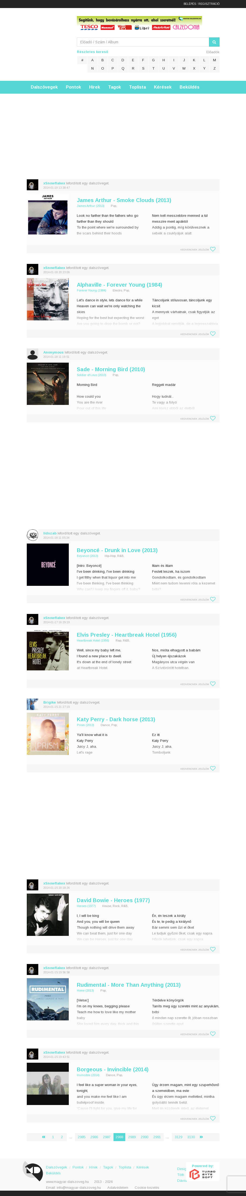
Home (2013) (85, 990)
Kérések (163, 87)
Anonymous (53, 352)
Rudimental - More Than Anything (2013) (129, 985)
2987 (107, 1137)
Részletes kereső (92, 52)
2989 (132, 1137)
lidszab (49, 533)
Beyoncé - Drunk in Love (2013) (117, 550)
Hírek (94, 87)
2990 (144, 1137)
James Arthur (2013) (90, 205)
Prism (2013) (85, 725)
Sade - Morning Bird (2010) (111, 369)
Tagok (114, 87)
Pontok (73, 87)
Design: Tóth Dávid (181, 1172)
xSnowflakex (54, 183)
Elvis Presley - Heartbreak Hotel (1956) (127, 635)
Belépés (190, 3)
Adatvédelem (117, 1188)
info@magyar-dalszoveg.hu (79, 1188)
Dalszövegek (44, 87)
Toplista (137, 87)
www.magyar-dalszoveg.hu (67, 1182)
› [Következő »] (203, 1137)
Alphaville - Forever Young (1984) (119, 285)
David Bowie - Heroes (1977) (113, 900)
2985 (81, 1137)
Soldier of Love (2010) (91, 375)
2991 (157, 1137)
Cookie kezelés (147, 1188)
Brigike (49, 702)
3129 (178, 1137)
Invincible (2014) (88, 1075)
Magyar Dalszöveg (48, 42)
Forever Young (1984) (91, 290)
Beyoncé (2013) (87, 555)
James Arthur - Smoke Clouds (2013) (124, 200)
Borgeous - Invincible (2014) (113, 1069)
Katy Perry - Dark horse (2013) (116, 719)
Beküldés (189, 87)
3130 (191, 1137)
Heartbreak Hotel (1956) (93, 640)
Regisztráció (208, 3)
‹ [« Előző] (45, 1137)
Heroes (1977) (86, 906)
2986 (94, 1137)
